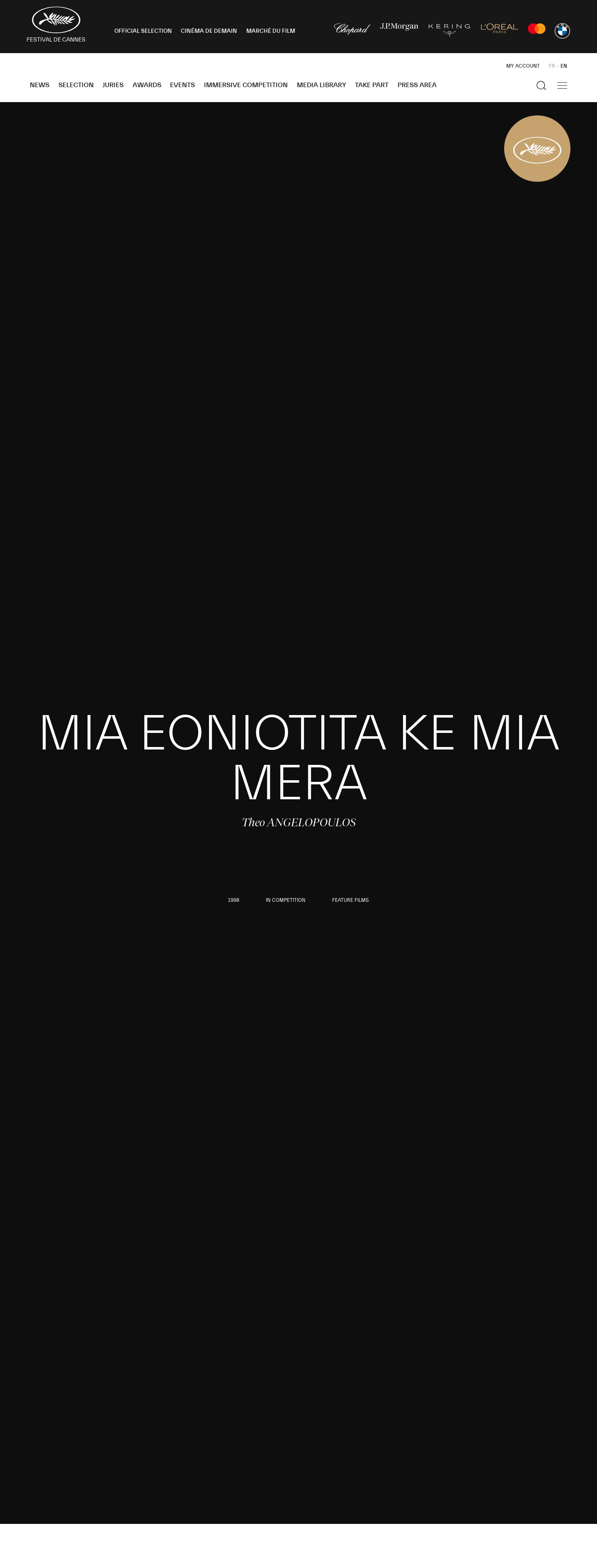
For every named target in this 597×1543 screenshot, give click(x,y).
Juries (113, 85)
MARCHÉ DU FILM (270, 31)
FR (552, 66)
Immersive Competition (246, 85)
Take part (371, 85)
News (39, 85)
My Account (523, 66)
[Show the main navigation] (562, 85)
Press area (417, 85)
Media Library (321, 85)
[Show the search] (541, 85)
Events (182, 85)
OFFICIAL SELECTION (143, 31)
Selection (76, 85)
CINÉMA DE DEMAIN (209, 31)
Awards (147, 85)
